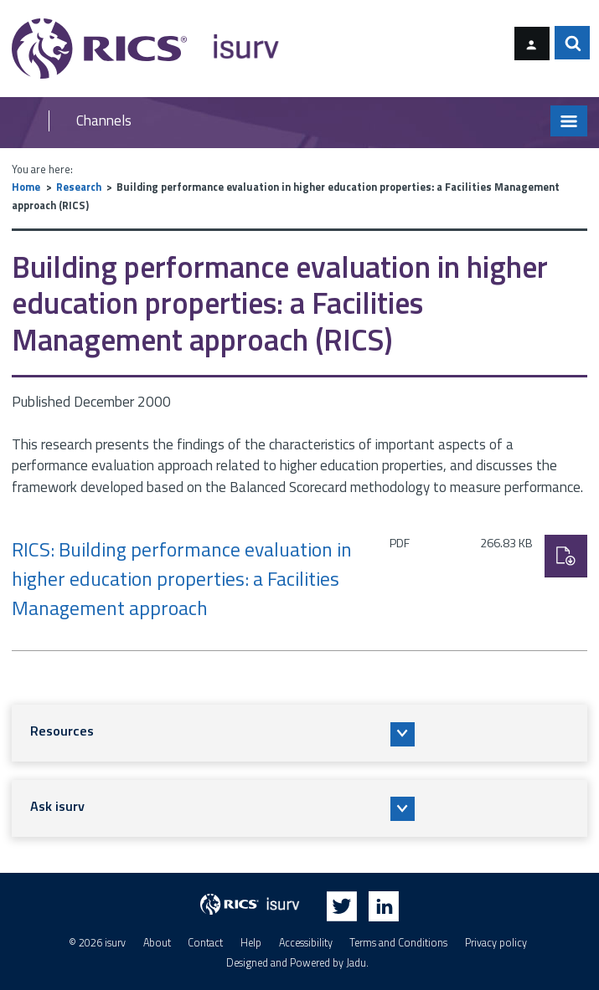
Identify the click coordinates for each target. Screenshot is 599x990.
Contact (205, 943)
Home (26, 187)
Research (78, 187)
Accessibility (306, 943)
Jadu (356, 964)
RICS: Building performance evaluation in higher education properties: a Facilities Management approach (182, 579)
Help (250, 943)
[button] (299, 733)
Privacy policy (496, 943)
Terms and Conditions (398, 943)
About (157, 943)
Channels (104, 120)
